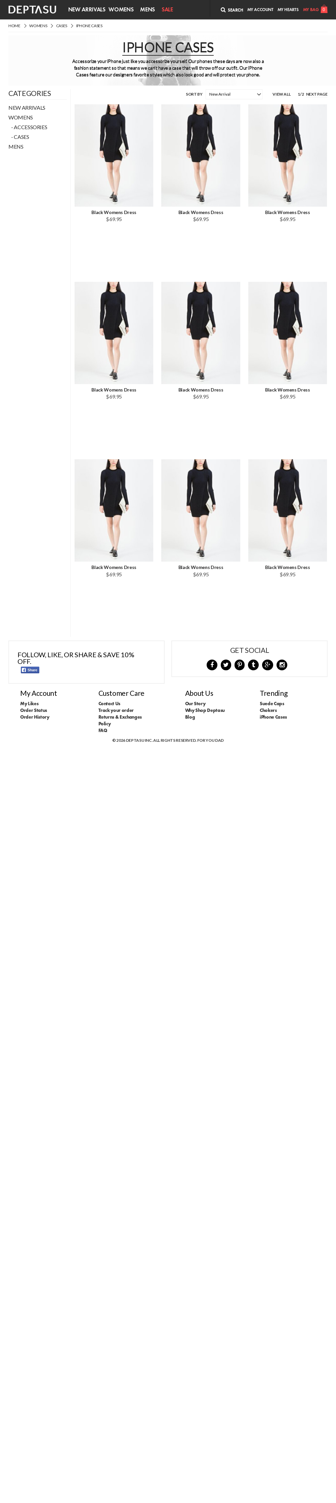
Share (29, 670)
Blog (190, 717)
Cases (61, 25)
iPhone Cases (89, 25)
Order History (34, 717)
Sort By (194, 94)
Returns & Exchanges (120, 717)
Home (14, 25)
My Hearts (288, 9)
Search (232, 10)
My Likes (29, 704)
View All (281, 94)
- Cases (18, 137)
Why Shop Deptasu (205, 710)
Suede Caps (272, 704)
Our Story (195, 704)
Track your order (116, 710)
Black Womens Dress (113, 212)
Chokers (268, 710)
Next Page (317, 94)
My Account (260, 9)
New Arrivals (87, 9)
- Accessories (27, 127)
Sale (167, 9)
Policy (104, 724)
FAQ (102, 730)
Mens (147, 9)
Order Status (33, 710)
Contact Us (109, 704)
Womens (121, 9)
